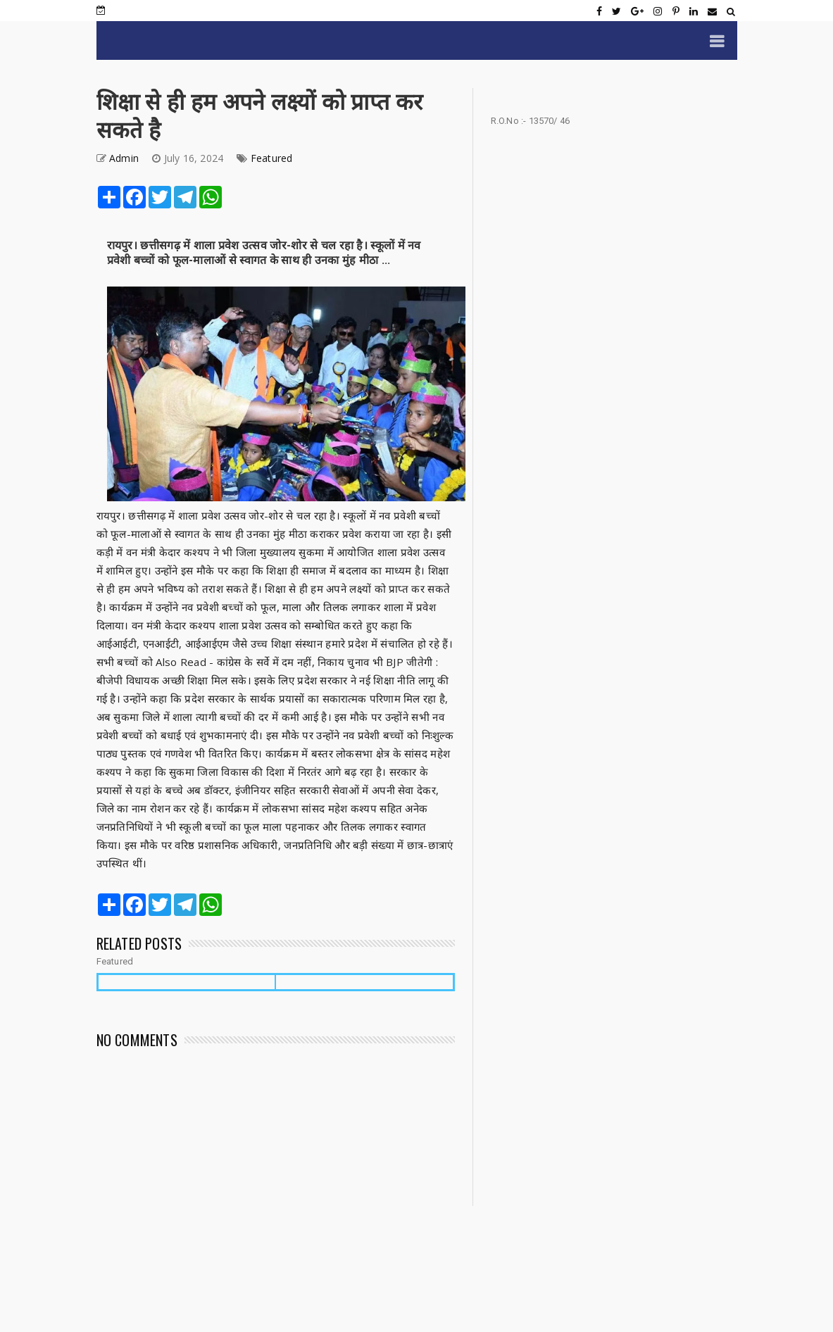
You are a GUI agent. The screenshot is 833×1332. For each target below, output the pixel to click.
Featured (272, 158)
